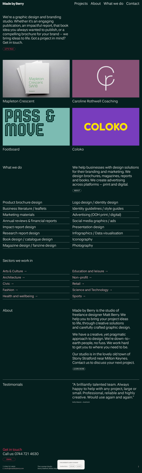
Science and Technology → (94, 289)
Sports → (79, 295)
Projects (81, 4)
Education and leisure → (91, 271)
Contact (132, 4)
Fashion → (11, 289)
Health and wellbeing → (22, 295)
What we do (113, 4)
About (96, 4)
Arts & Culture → (16, 271)
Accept (79, 466)
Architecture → (15, 277)
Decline (72, 466)
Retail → (78, 283)
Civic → (9, 283)
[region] (71, 466)
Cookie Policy (64, 466)
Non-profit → (82, 277)
